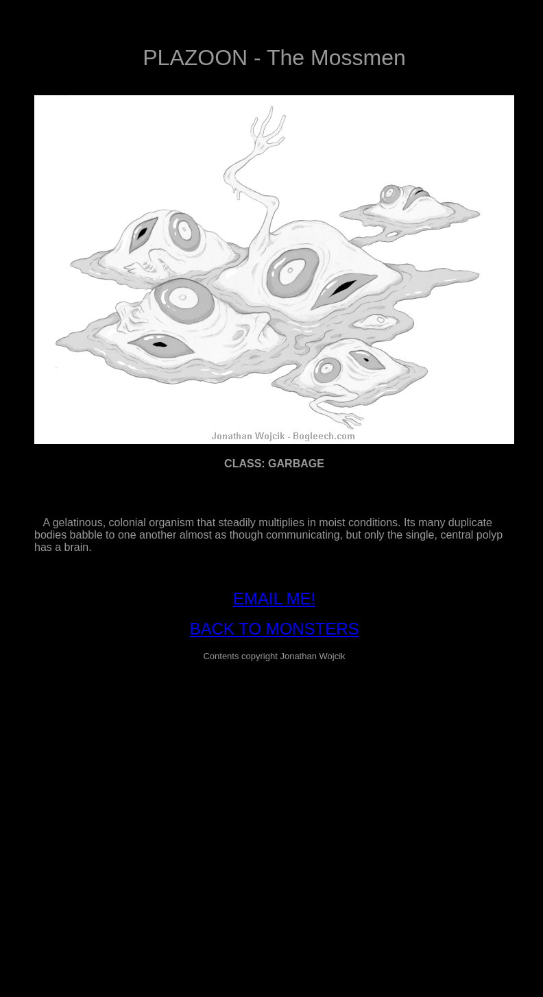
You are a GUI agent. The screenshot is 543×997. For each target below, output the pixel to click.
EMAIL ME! (274, 598)
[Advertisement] (128, 801)
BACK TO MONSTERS (274, 628)
